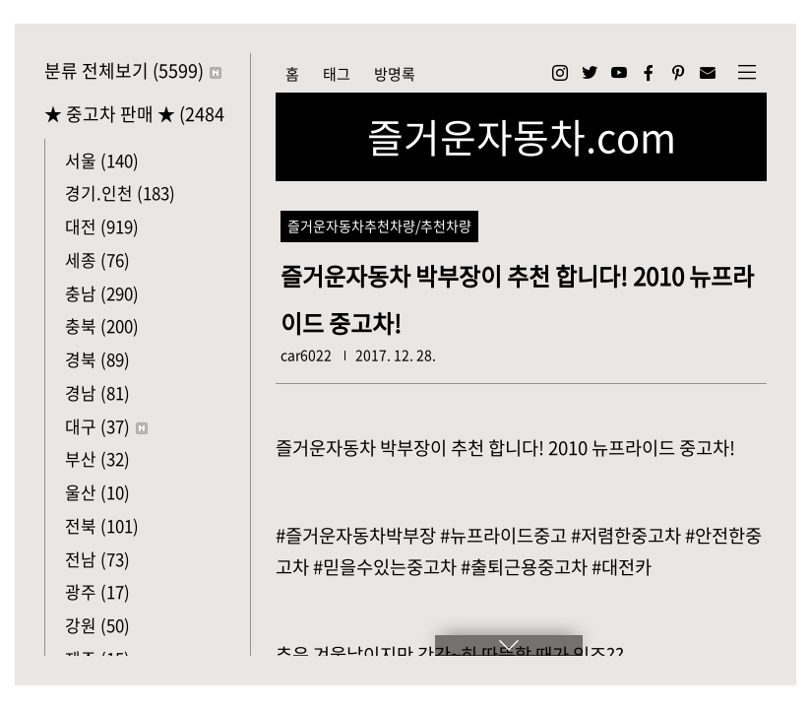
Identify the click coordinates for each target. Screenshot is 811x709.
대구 (106, 426)
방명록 (394, 74)
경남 (97, 392)
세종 (97, 259)
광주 (97, 591)
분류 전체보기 (132, 70)
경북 (97, 359)
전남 (97, 559)
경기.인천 (120, 192)
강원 (97, 624)
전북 (102, 525)
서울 (102, 160)
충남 (102, 293)
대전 (102, 226)
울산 (97, 492)
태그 (336, 74)
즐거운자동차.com (521, 137)
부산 (97, 458)
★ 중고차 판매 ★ (134, 113)
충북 (102, 325)
